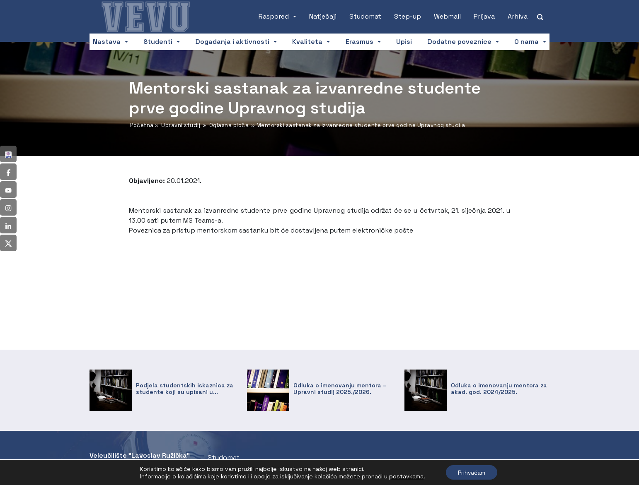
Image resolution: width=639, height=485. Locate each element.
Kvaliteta (307, 41)
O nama (526, 41)
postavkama (405, 476)
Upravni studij (180, 125)
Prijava (484, 16)
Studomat (365, 16)
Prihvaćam (472, 472)
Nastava (107, 41)
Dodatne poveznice (459, 41)
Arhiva (518, 16)
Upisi (404, 41)
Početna (142, 125)
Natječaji (322, 16)
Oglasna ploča (229, 125)
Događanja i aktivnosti (232, 41)
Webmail (447, 16)
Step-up (407, 16)
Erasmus (359, 41)
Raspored (274, 16)
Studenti (157, 41)
